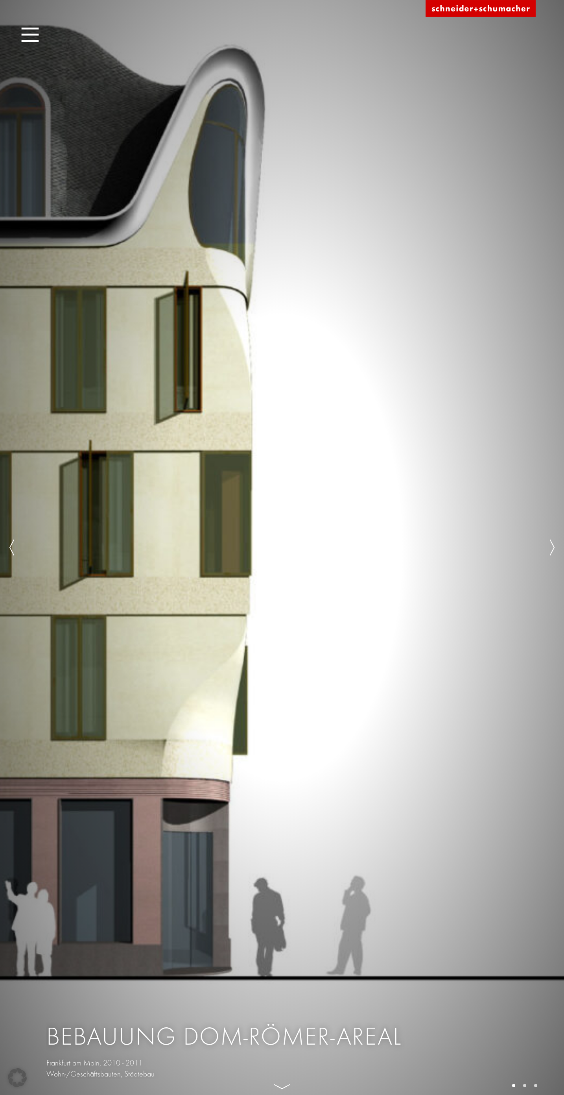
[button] (17, 1077)
